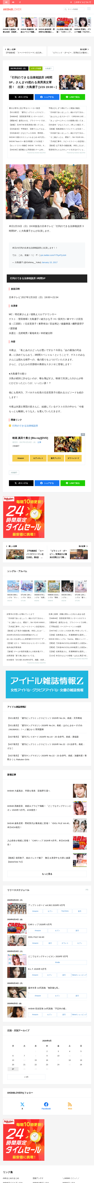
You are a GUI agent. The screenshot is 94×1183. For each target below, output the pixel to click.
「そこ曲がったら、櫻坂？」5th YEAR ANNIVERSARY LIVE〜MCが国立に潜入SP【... (27, 622)
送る (74, 97)
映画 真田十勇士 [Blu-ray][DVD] (30, 438)
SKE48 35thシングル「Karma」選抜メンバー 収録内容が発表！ (69, 639)
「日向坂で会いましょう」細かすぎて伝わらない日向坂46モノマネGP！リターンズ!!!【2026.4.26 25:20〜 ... (68, 112)
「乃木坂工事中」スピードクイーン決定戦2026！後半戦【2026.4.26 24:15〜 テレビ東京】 (68, 141)
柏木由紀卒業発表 (14, 647)
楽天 (79, 911)
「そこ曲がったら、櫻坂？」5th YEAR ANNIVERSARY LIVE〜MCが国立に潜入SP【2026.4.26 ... (68, 137)
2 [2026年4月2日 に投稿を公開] (46, 1051)
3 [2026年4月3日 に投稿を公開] (58, 1051)
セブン (50, 911)
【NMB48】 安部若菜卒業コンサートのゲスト (28, 116)
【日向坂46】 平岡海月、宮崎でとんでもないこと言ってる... (28, 129)
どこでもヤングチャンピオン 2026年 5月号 (48, 956)
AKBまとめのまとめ (11, 1178)
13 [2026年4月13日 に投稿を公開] (13, 1060)
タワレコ (65, 943)
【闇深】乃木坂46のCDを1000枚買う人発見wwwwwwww (69, 643)
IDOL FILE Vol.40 (36, 937)
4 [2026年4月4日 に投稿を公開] (69, 1051)
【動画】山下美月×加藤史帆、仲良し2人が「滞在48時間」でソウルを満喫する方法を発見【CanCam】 (68, 145)
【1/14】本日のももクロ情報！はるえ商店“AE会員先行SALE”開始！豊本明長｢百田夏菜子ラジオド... (69, 656)
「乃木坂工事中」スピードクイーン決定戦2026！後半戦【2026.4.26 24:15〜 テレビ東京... (27, 627)
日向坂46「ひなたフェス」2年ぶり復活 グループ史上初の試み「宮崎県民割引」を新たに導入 (68, 125)
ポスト (23, 97)
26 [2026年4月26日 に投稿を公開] (81, 1065)
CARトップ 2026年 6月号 (40, 924)
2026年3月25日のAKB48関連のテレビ (22, 635)
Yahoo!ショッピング (79, 975)
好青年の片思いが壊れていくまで (20, 614)
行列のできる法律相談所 (25, 425)
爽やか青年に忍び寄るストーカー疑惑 (24, 108)
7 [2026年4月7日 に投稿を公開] (24, 1056)
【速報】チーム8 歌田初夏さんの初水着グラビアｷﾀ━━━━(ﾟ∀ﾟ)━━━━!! (27, 651)
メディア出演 (36, 68)
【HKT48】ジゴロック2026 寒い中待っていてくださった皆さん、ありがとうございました (69, 631)
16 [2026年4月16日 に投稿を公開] (47, 1060)
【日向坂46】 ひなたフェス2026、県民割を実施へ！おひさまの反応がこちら (28, 133)
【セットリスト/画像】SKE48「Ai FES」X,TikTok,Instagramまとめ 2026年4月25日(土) (28, 145)
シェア (49, 97)
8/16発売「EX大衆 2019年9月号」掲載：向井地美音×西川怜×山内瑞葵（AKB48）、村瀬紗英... (27, 660)
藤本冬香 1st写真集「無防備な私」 (44, 988)
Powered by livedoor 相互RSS (36, 152)
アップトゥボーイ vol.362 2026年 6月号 (46, 905)
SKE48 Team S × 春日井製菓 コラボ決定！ (26, 141)
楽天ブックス (56, 458)
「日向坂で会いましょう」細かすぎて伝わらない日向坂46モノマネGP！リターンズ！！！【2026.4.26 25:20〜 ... (68, 133)
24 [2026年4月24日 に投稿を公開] (58, 1065)
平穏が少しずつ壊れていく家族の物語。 (65, 108)
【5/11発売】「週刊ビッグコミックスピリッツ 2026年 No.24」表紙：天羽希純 (28, 112)
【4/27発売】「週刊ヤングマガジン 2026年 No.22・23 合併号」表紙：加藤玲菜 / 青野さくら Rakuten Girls (47, 757)
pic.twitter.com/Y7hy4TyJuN (53, 255)
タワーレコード (73, 458)
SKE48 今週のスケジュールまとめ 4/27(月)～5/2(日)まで (28, 137)
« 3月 (26, 1077)
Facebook (46, 1109)
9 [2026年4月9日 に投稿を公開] (46, 1056)
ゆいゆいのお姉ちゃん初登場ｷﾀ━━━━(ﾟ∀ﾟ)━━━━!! (27, 639)
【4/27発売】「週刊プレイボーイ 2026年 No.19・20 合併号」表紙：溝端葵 (43, 737)
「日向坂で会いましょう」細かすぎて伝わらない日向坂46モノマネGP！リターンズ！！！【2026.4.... (27, 618)
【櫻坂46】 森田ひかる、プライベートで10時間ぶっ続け (28, 121)
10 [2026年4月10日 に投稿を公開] (58, 1056)
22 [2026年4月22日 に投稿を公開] (36, 1065)
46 (13, 2)
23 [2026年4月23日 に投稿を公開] (47, 1065)
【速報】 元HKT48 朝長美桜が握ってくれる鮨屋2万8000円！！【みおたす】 (28, 125)
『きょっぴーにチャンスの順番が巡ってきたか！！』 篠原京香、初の (68, 121)
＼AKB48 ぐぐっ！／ (70, 1178)
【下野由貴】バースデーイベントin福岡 (65, 627)
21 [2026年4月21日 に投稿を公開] (24, 1065)
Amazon (20, 458)
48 (6, 2)
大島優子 (48, 68)
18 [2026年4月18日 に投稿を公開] (70, 1060)
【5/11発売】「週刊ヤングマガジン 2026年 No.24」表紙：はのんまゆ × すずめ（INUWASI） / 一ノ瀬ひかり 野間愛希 (44, 727)
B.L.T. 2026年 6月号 (37, 969)
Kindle (57, 962)
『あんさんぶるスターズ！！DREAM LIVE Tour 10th (68, 116)
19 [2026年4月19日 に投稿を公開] (81, 1060)
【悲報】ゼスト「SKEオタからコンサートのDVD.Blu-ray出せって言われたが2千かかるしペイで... (27, 643)
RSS (70, 1109)
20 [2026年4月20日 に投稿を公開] (13, 1065)
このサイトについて (82, 2)
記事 (39, 442)
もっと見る (47, 874)
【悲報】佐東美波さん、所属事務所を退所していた (69, 635)
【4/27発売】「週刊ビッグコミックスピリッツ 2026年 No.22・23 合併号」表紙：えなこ (46, 746)
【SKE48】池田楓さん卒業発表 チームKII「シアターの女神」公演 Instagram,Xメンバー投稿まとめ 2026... (28, 150)
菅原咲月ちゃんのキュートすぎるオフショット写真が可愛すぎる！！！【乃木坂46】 (68, 150)
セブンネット (38, 458)
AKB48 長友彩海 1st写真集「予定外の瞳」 (47, 1008)
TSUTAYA (65, 911)
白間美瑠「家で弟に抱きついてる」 (21, 656)
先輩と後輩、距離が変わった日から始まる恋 (67, 614)
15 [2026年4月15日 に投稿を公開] (36, 1060)
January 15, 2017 (50, 262)
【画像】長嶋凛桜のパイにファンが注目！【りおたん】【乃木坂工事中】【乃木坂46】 (68, 129)
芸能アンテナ (38, 1178)
